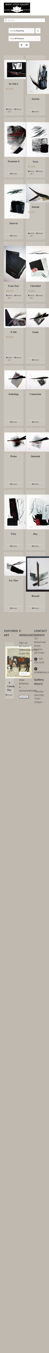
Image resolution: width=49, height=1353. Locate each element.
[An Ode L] (13, 68)
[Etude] (35, 316)
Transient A (13, 161)
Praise (13, 456)
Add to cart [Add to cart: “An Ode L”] (10, 110)
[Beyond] (35, 572)
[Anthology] (13, 378)
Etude (35, 332)
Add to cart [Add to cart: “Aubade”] (32, 234)
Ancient (35, 99)
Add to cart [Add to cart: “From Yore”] (10, 296)
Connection (35, 394)
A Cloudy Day (9, 686)
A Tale (13, 332)
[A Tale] (13, 316)
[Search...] (24, 20)
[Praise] (13, 440)
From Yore (13, 286)
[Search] (6, 20)
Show (17, 38)
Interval (14, 223)
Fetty (13, 534)
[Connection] (35, 378)
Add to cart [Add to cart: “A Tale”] (10, 358)
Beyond (35, 596)
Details (18, 109)
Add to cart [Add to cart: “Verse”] (32, 172)
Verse (35, 161)
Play (35, 534)
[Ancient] (35, 75)
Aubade (35, 207)
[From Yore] (13, 262)
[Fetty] (13, 510)
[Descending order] (38, 30)
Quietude (35, 456)
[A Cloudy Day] (9, 660)
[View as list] (26, 45)
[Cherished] (35, 262)
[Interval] (13, 199)
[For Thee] (13, 564)
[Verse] (35, 137)
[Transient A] (13, 137)
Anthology (13, 394)
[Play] (35, 510)
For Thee (13, 580)
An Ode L (14, 84)
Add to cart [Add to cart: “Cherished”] (32, 296)
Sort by (17, 31)
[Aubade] (35, 191)
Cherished (35, 286)
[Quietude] (35, 440)
